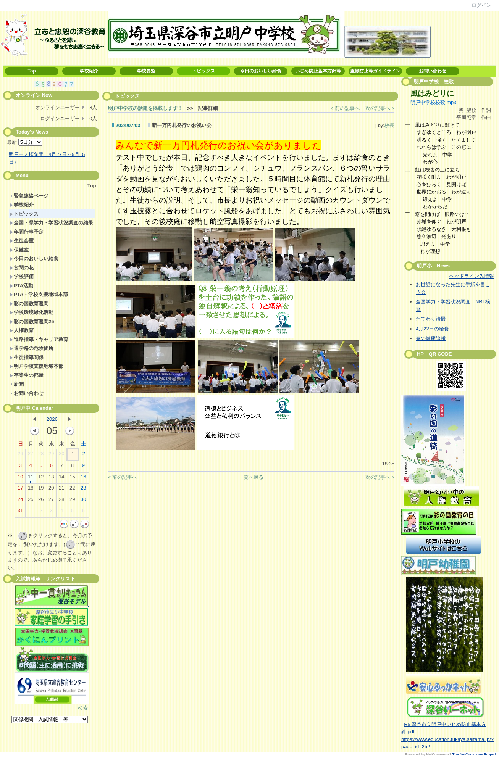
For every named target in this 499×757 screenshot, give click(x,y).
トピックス (203, 71)
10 (20, 478)
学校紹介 (89, 71)
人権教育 (22, 330)
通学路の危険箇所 (31, 348)
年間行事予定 (27, 232)
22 (72, 489)
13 (51, 478)
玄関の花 (22, 268)
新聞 (17, 384)
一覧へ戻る (251, 477)
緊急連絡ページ (29, 196)
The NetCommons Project (474, 754)
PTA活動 (21, 285)
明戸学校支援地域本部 (36, 366)
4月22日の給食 (432, 329)
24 (20, 501)
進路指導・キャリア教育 (39, 339)
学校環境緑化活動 (31, 312)
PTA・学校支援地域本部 (39, 294)
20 (51, 489)
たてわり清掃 (431, 319)
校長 (389, 125)
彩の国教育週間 (29, 303)
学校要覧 (146, 71)
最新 (24, 142)
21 (61, 489)
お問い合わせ (432, 71)
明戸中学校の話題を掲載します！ (145, 108)
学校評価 (22, 276)
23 (83, 489)
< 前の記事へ (345, 108)
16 (83, 478)
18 (30, 489)
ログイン (481, 5)
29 (51, 455)
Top (31, 71)
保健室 (19, 250)
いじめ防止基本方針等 (318, 71)
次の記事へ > (379, 108)
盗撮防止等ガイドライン (375, 71)
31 (20, 512)
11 (30, 478)
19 (41, 489)
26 (20, 455)
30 (61, 455)
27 (30, 455)
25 (30, 501)
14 (61, 478)
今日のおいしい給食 (260, 71)
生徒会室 (22, 240)
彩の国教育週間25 (32, 321)
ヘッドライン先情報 (471, 276)
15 (72, 478)
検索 (83, 708)
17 (20, 489)
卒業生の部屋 (27, 375)
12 (41, 478)
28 (41, 455)
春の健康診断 (431, 338)
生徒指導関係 (27, 357)
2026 (52, 419)
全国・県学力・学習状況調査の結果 (51, 222)
